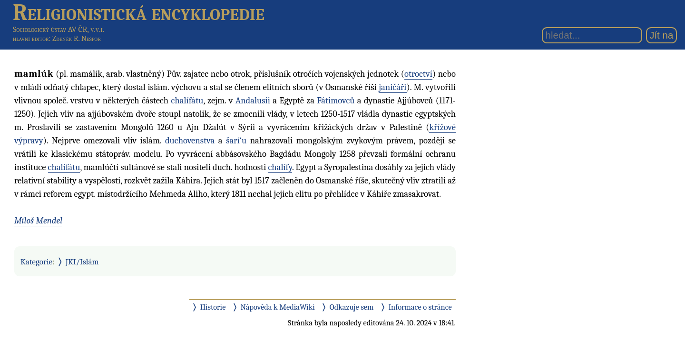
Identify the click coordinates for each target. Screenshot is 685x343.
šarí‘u (236, 140)
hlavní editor (31, 38)
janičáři (392, 87)
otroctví (418, 74)
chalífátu (187, 100)
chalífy (280, 167)
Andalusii (252, 100)
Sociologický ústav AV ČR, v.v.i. (58, 29)
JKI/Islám (82, 261)
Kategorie (36, 261)
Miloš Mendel (38, 220)
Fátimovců (335, 100)
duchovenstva (190, 140)
